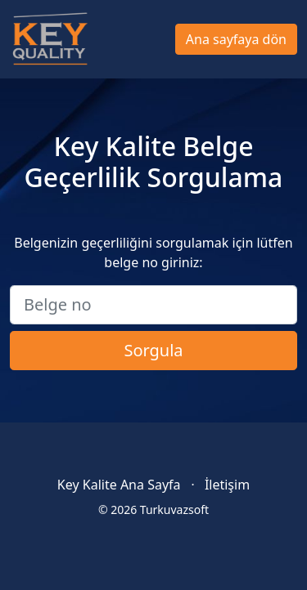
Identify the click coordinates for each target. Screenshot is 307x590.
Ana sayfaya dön (236, 39)
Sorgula (153, 350)
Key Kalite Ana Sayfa (119, 485)
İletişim (227, 485)
